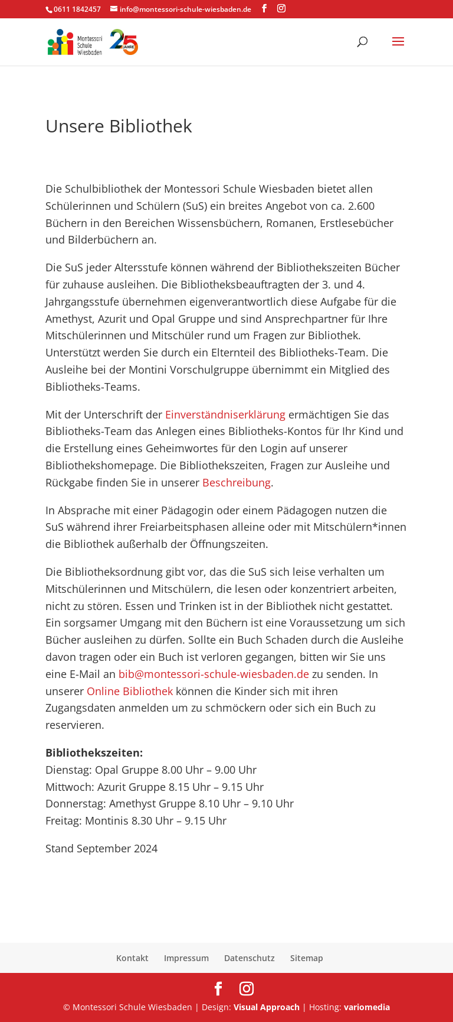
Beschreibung (236, 482)
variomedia (367, 1007)
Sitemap (306, 957)
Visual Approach (267, 1007)
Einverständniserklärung (225, 414)
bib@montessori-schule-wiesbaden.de (214, 674)
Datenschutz (249, 957)
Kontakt (132, 957)
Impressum (186, 957)
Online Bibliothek (130, 691)
